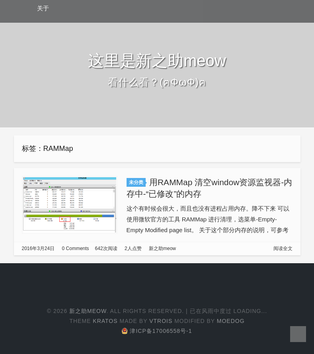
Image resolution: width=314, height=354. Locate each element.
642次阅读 (106, 248)
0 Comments (75, 248)
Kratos (105, 321)
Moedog (231, 321)
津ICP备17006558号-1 (157, 331)
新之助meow (162, 248)
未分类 (136, 182)
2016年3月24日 (38, 248)
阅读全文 (283, 248)
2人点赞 (133, 248)
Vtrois (160, 321)
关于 (43, 8)
